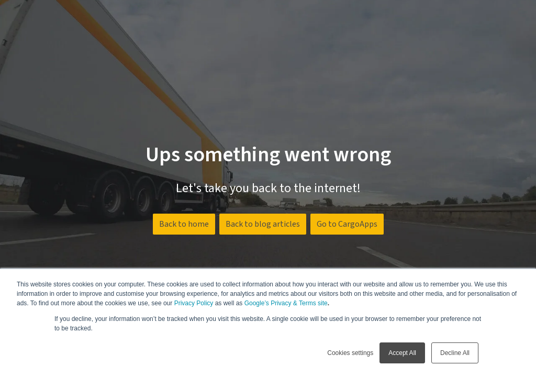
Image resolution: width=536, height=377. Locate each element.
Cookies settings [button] (350, 353)
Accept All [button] (402, 353)
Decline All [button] (455, 353)
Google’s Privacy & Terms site (286, 303)
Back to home (184, 224)
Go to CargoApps (347, 224)
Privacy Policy (194, 303)
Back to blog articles (263, 224)
